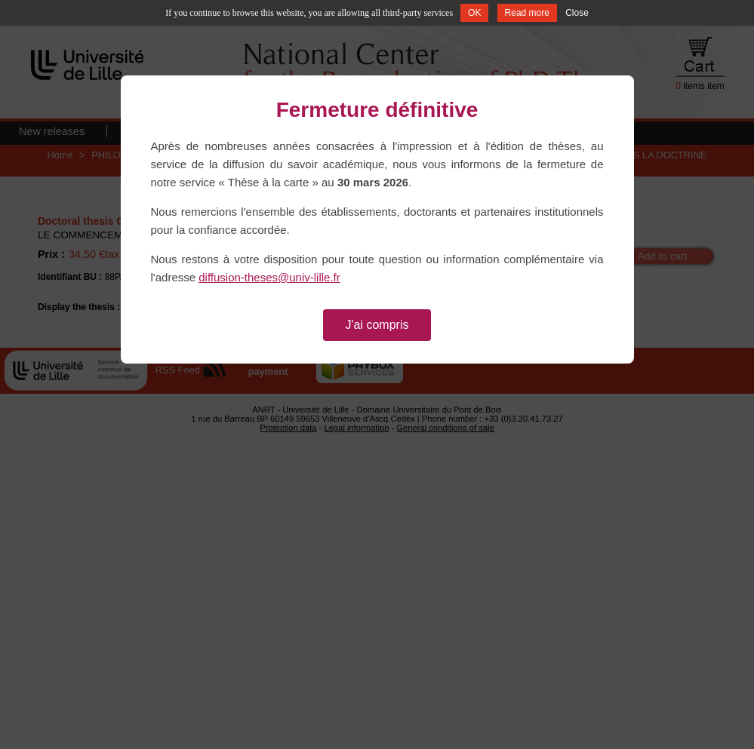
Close (577, 13)
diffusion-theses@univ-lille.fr (269, 277)
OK (474, 13)
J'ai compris (377, 324)
